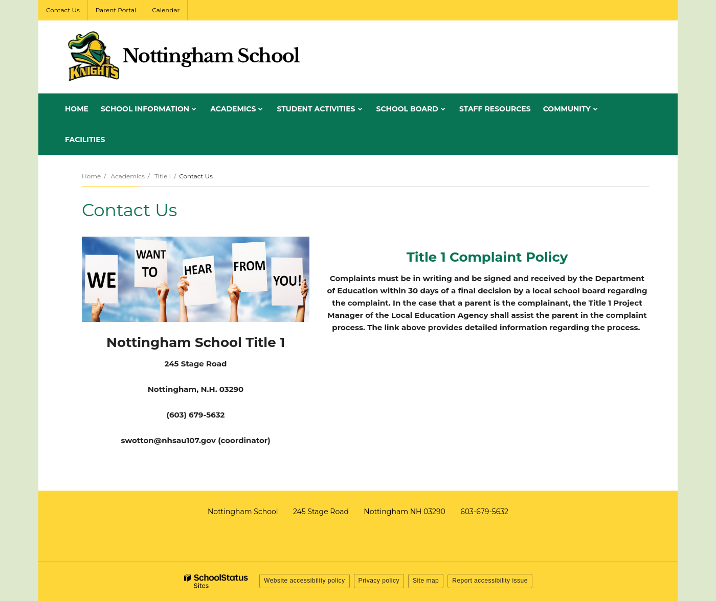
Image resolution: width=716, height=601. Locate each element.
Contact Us (63, 10)
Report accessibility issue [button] (490, 580)
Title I (162, 176)
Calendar (166, 10)
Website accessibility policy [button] (304, 580)
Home (91, 176)
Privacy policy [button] (379, 580)
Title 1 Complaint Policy (487, 257)
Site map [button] (426, 580)
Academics (127, 176)
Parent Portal (116, 10)
